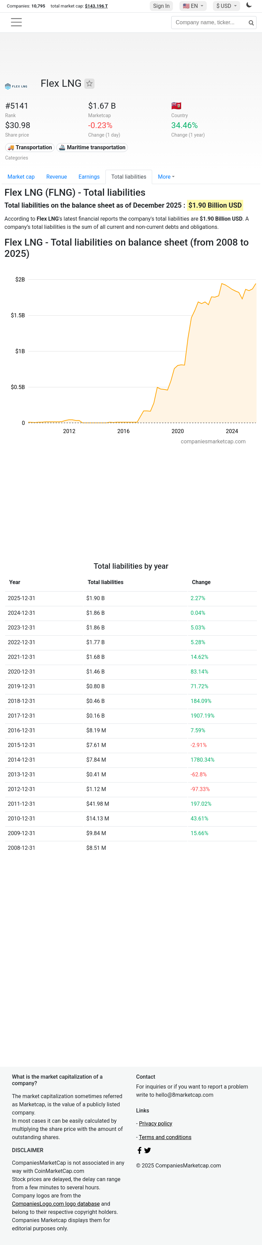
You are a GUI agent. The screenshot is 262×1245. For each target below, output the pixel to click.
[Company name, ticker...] (214, 22)
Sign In (161, 6)
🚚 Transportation (30, 147)
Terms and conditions (165, 1137)
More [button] (164, 177)
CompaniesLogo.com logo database (56, 1204)
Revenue (56, 177)
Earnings (89, 177)
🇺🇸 (191, 6)
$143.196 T (96, 6)
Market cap (21, 177)
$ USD (224, 6)
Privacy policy (155, 1123)
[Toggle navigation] (16, 22)
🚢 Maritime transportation (92, 147)
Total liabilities (128, 177)
